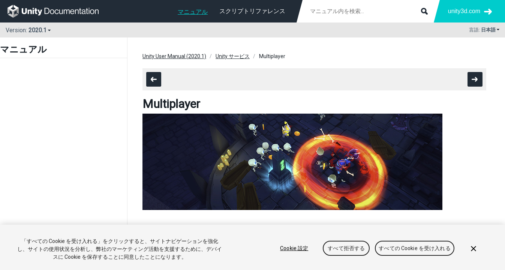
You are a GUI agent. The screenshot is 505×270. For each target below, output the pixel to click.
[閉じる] (473, 248)
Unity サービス (233, 56)
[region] (252, 247)
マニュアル (193, 12)
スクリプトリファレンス (252, 11)
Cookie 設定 (294, 248)
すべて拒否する (346, 248)
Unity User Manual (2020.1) (174, 56)
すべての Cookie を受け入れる (415, 248)
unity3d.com (464, 11)
